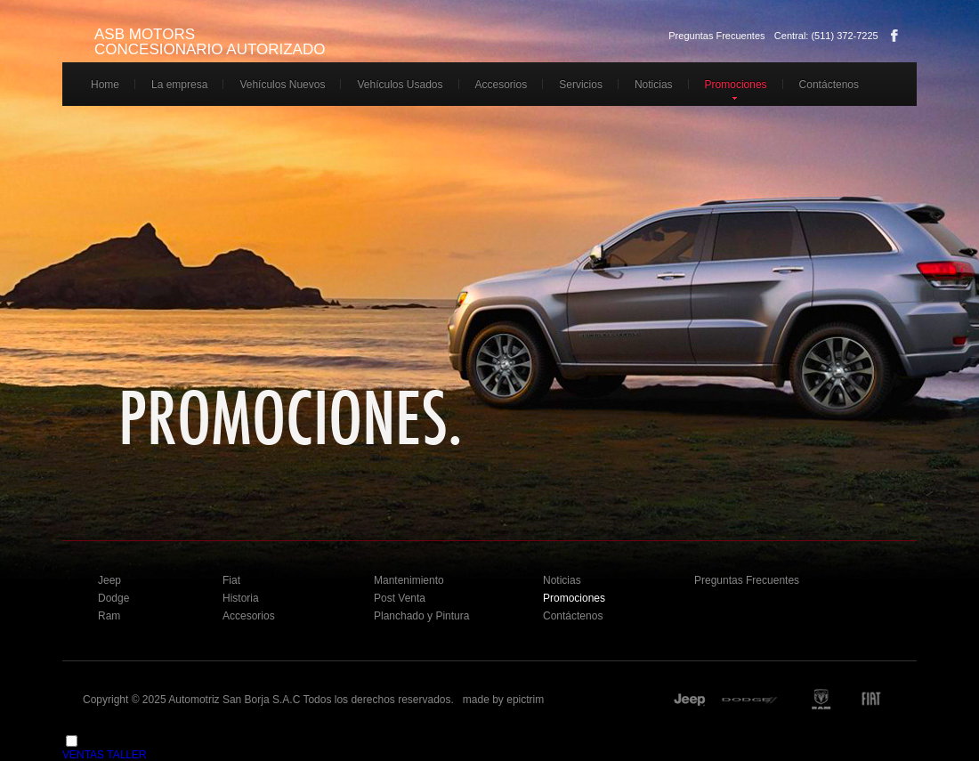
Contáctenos (829, 84)
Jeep (109, 580)
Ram (109, 616)
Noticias (654, 84)
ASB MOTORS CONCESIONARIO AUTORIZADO (209, 42)
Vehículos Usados (399, 84)
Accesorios (501, 84)
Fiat (231, 580)
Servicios (581, 84)
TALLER (126, 755)
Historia (240, 598)
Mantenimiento (409, 580)
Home (105, 84)
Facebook (894, 35)
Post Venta (399, 598)
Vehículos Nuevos (282, 84)
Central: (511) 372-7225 (826, 35)
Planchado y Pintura (421, 616)
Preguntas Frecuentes (716, 35)
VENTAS (83, 755)
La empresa (179, 84)
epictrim (525, 699)
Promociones (736, 84)
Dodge (113, 598)
